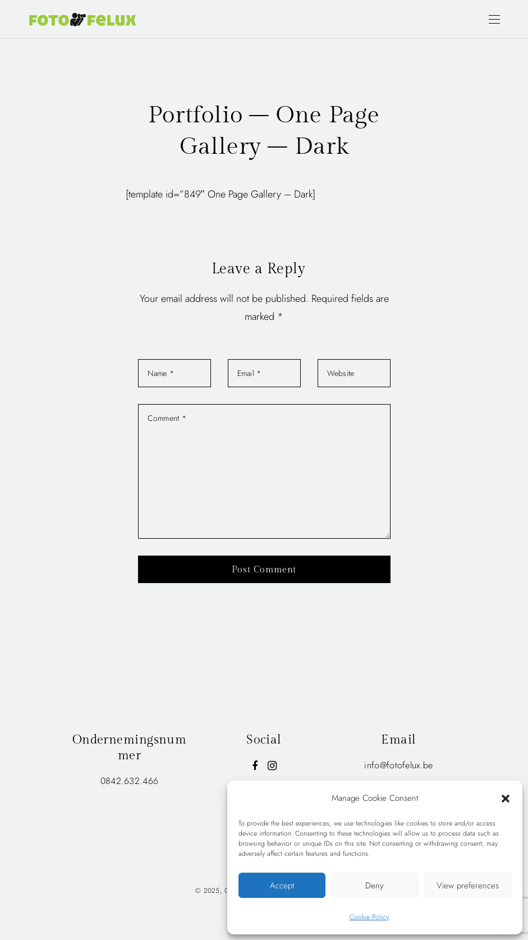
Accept (282, 885)
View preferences (468, 885)
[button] (505, 798)
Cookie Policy (369, 917)
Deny (374, 885)
